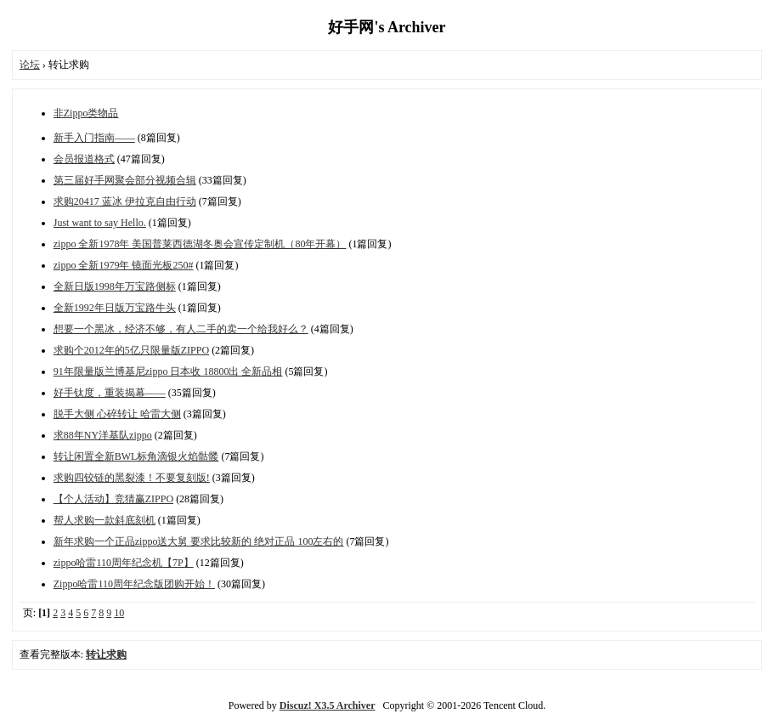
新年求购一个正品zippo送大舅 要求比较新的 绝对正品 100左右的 (199, 541)
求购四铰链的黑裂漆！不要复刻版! (132, 478)
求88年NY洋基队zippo (103, 435)
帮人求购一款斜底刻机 (104, 520)
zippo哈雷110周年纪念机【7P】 (124, 563)
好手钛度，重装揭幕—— (110, 393)
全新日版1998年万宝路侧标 (115, 286)
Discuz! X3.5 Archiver (328, 705)
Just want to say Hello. (100, 223)
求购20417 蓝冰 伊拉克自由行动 (125, 201)
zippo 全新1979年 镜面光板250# (124, 265)
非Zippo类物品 (86, 113)
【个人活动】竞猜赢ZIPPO (113, 499)
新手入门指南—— (94, 138)
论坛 (30, 65)
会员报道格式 (84, 159)
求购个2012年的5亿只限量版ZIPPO (131, 350)
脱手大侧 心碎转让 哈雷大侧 (117, 414)
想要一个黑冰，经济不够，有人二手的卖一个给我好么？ (181, 329)
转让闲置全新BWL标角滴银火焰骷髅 (136, 456)
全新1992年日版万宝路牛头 (115, 308)
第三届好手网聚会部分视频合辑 (125, 180)
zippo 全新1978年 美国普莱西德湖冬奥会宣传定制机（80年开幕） (200, 244)
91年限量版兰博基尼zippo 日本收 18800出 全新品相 (168, 371)
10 (119, 613)
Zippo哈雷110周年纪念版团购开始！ (134, 584)
